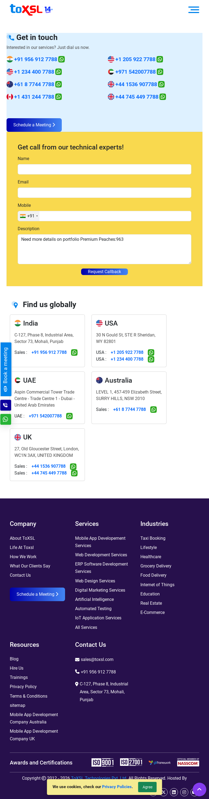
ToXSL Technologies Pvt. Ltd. (99, 778)
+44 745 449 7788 (136, 96)
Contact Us (20, 575)
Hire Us (16, 668)
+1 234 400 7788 (34, 71)
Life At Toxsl (22, 547)
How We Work (23, 556)
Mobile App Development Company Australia (34, 718)
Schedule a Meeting (34, 124)
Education (150, 594)
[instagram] (184, 792)
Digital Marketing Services (100, 590)
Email (23, 182)
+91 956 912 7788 (35, 59)
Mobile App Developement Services (100, 542)
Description (28, 228)
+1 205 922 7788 (135, 59)
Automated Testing (93, 608)
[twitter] (163, 792)
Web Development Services (101, 554)
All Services (86, 627)
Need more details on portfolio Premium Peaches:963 (104, 249)
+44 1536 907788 (136, 84)
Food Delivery (153, 575)
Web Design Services (95, 580)
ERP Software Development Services (101, 567)
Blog (14, 658)
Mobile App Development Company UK (34, 735)
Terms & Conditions (28, 696)
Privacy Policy (23, 686)
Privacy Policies (117, 786)
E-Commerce (152, 612)
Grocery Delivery (155, 566)
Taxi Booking (152, 538)
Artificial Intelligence (94, 599)
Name (23, 158)
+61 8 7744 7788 (34, 84)
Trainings (19, 677)
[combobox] (28, 216)
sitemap (17, 705)
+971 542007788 (135, 71)
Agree (147, 787)
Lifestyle (148, 547)
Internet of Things (157, 584)
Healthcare (150, 556)
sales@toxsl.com (97, 659)
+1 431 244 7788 (34, 96)
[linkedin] (174, 792)
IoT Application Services (98, 617)
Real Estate (151, 603)
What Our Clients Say (30, 566)
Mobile (24, 205)
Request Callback (104, 271)
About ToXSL (22, 538)
